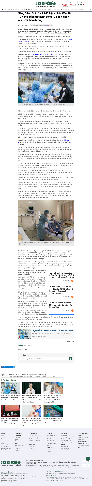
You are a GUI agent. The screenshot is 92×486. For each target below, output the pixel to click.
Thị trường (82, 9)
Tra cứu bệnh (16, 9)
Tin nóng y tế (4, 443)
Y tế (5, 9)
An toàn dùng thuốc (20, 445)
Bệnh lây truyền (64, 449)
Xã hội (2, 435)
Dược (36, 9)
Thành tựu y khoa (5, 445)
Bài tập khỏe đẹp (51, 453)
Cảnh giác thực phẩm (66, 440)
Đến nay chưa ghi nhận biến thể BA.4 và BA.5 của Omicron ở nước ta (53, 421)
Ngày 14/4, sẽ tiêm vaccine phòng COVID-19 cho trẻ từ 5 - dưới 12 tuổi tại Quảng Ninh (61, 275)
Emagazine (31, 446)
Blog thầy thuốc (5, 446)
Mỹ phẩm (49, 449)
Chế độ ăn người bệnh (66, 438)
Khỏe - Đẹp (64, 9)
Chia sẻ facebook (8, 366)
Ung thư (49, 445)
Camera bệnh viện (5, 449)
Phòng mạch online (73, 9)
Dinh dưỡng (57, 9)
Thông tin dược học (20, 447)
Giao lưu (17, 439)
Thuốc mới (17, 448)
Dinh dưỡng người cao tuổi (67, 437)
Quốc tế (3, 438)
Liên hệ (86, 465)
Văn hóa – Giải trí (82, 443)
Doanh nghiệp (81, 439)
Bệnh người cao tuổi (52, 435)
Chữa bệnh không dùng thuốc (34, 441)
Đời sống (80, 447)
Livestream (18, 440)
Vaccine (17, 450)
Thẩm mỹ (49, 451)
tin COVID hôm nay (21, 374)
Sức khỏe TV (24, 9)
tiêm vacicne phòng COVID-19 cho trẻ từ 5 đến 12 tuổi (25, 376)
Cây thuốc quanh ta (33, 438)
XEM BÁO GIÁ (60, 472)
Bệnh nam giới (50, 440)
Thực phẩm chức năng (66, 442)
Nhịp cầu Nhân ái (82, 441)
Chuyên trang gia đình (84, 445)
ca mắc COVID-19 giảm (48, 376)
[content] (44, 358)
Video (30, 448)
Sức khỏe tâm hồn (51, 443)
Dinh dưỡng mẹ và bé (66, 435)
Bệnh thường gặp (51, 437)
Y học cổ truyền (42, 9)
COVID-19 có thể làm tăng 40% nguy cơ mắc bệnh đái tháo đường (60, 305)
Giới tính (50, 9)
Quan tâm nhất (22, 345)
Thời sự (10, 9)
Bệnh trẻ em (50, 442)
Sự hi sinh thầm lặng (6, 448)
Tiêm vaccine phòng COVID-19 (37, 374)
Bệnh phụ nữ (50, 438)
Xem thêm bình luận (23, 349)
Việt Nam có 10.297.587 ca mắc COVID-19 (46, 55)
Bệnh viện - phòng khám (35, 437)
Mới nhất (30, 345)
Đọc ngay (66, 281)
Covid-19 (11, 374)
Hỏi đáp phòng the (65, 446)
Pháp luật (3, 437)
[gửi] (70, 358)
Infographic (31, 449)
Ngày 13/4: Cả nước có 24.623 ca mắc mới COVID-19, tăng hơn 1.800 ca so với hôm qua (10, 398)
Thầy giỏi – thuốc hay (34, 435)
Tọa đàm (17, 437)
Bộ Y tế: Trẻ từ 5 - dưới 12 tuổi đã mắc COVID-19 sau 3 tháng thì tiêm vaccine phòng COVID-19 (61, 290)
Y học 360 (30, 9)
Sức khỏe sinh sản (65, 448)
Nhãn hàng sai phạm (83, 437)
